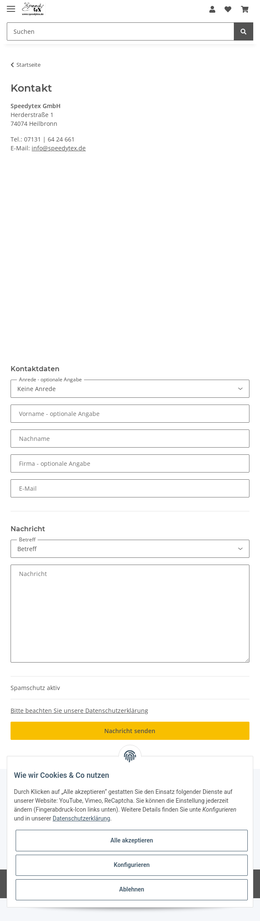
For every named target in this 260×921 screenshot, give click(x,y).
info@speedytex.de (59, 148)
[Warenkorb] (244, 9)
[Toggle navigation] (11, 5)
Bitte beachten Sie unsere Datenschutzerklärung (79, 710)
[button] (212, 9)
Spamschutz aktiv (35, 688)
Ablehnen (131, 889)
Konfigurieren (131, 864)
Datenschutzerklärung (81, 818)
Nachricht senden (129, 731)
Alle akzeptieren (131, 840)
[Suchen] (120, 31)
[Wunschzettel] (228, 9)
